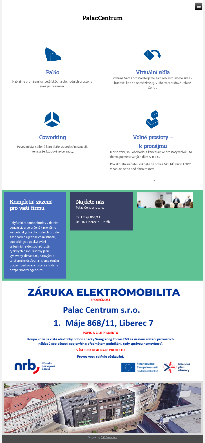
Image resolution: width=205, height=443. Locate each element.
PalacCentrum (102, 18)
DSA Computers (109, 437)
